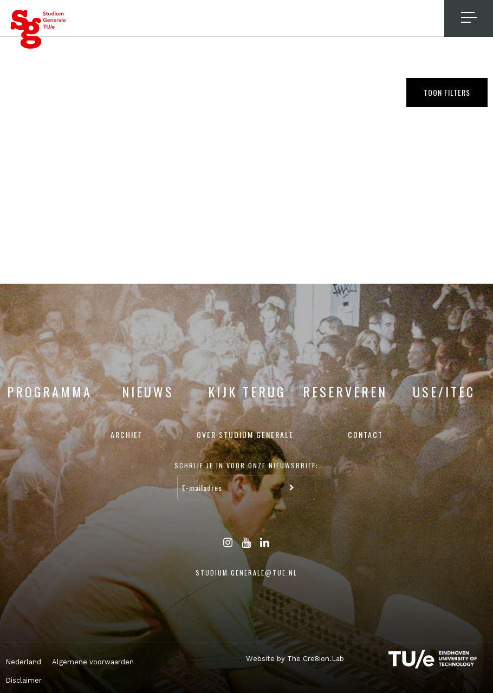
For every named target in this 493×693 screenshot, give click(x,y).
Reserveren (345, 391)
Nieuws (148, 391)
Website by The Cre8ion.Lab (295, 659)
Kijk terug (247, 391)
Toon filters (447, 92)
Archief (126, 434)
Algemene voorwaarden (93, 662)
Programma (49, 391)
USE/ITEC (444, 391)
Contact (365, 434)
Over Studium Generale (245, 434)
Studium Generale (38, 29)
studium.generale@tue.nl (246, 572)
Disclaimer (23, 680)
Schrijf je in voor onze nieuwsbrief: (246, 465)
